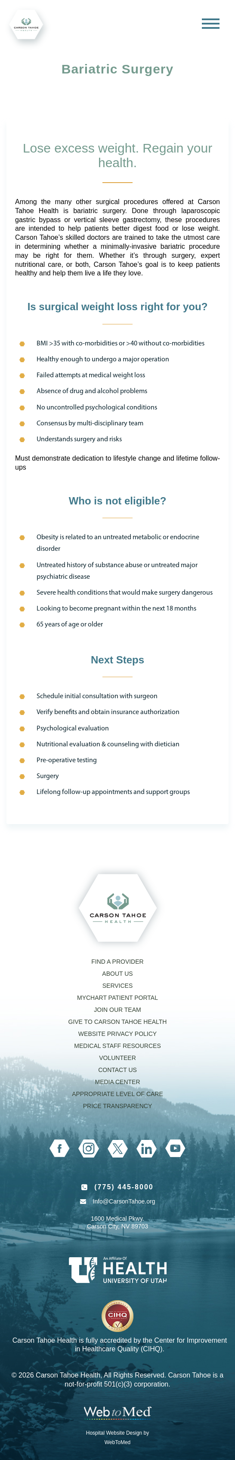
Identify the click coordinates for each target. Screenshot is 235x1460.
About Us (117, 973)
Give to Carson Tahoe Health (117, 1021)
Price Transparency (117, 1106)
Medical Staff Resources (117, 1045)
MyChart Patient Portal (117, 997)
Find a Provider (117, 961)
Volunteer (117, 1057)
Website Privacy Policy (117, 1033)
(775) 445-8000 (123, 1187)
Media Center (117, 1081)
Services (117, 985)
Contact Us (117, 1069)
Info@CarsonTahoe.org (124, 1201)
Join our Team (117, 1009)
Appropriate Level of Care (117, 1093)
